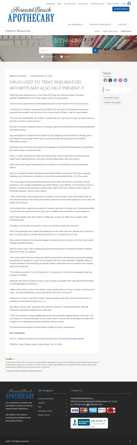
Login (123, 4)
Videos (66, 56)
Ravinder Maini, (83, 260)
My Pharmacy (75, 24)
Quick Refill (83, 4)
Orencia (67, 135)
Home (97, 31)
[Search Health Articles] (65, 50)
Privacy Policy (44, 415)
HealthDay (23, 371)
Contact (122, 24)
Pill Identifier (69, 4)
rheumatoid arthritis (76, 339)
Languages (50, 4)
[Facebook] (129, 3)
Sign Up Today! (113, 4)
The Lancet (82, 176)
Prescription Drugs (111, 98)
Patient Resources (100, 24)
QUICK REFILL (121, 9)
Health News (49, 56)
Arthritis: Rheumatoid (112, 103)
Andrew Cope (46, 188)
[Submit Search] (95, 50)
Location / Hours (97, 4)
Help (59, 4)
